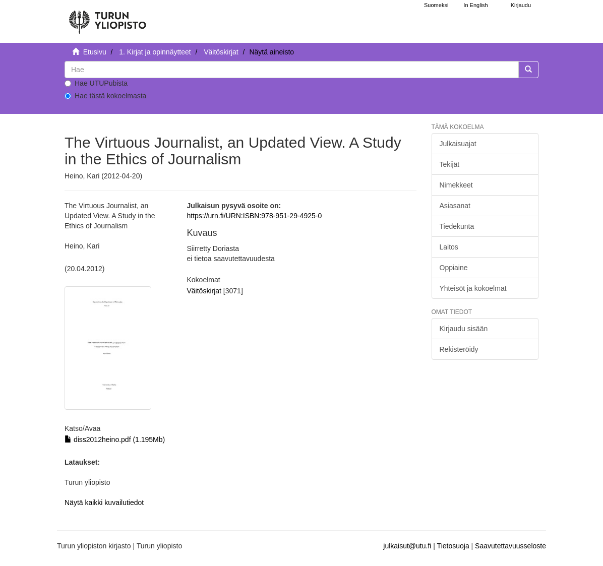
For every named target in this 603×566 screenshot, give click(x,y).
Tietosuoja (453, 546)
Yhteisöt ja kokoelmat (473, 288)
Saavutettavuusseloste (510, 546)
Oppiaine (454, 268)
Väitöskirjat (221, 52)
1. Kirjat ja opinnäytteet (155, 52)
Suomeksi (436, 5)
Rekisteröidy (459, 349)
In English (475, 5)
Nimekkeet (456, 185)
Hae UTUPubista (96, 83)
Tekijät (450, 164)
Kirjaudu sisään (464, 329)
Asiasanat (455, 206)
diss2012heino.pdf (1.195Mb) (115, 439)
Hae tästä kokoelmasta (105, 96)
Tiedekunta (457, 226)
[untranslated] (292, 69)
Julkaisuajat (458, 144)
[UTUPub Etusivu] (107, 17)
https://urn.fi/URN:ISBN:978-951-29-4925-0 (254, 216)
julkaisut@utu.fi (407, 546)
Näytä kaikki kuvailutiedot (104, 502)
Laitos (449, 247)
